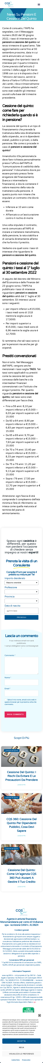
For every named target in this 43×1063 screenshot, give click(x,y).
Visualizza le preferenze (21, 1054)
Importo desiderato (15, 577)
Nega (21, 1047)
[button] (39, 1015)
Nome (8, 677)
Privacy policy (26, 1060)
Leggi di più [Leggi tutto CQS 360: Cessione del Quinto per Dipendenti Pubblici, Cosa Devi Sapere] (21, 835)
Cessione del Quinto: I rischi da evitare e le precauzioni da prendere (21, 775)
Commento (10, 654)
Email (7, 688)
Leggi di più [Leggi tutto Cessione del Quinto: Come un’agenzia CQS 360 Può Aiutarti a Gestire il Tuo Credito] (21, 885)
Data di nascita (12, 604)
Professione (11, 586)
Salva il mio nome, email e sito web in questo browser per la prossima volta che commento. (20, 701)
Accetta (21, 1041)
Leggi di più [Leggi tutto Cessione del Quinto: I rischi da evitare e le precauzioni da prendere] (21, 784)
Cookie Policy (15, 1060)
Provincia (9, 595)
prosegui (21, 616)
